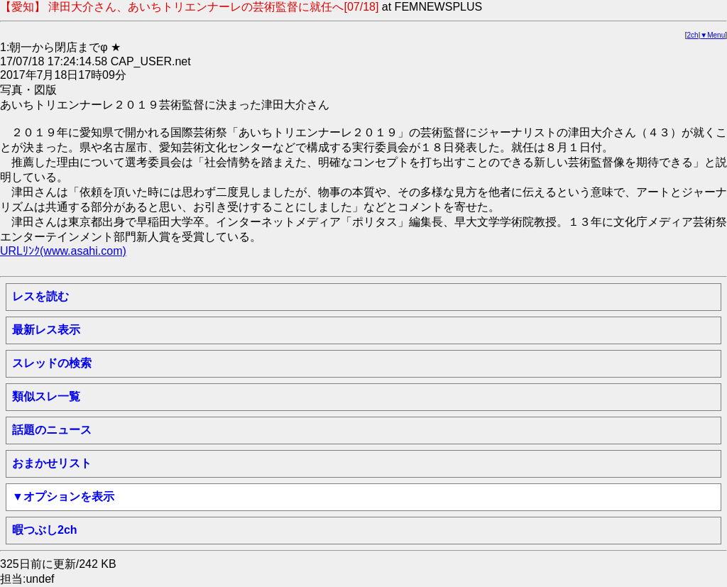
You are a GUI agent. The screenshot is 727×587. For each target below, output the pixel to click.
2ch (693, 35)
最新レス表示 (46, 330)
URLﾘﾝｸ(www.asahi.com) (63, 251)
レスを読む (40, 296)
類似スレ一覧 (46, 396)
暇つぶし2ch (44, 530)
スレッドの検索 (52, 363)
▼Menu (712, 35)
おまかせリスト (52, 463)
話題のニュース (52, 430)
